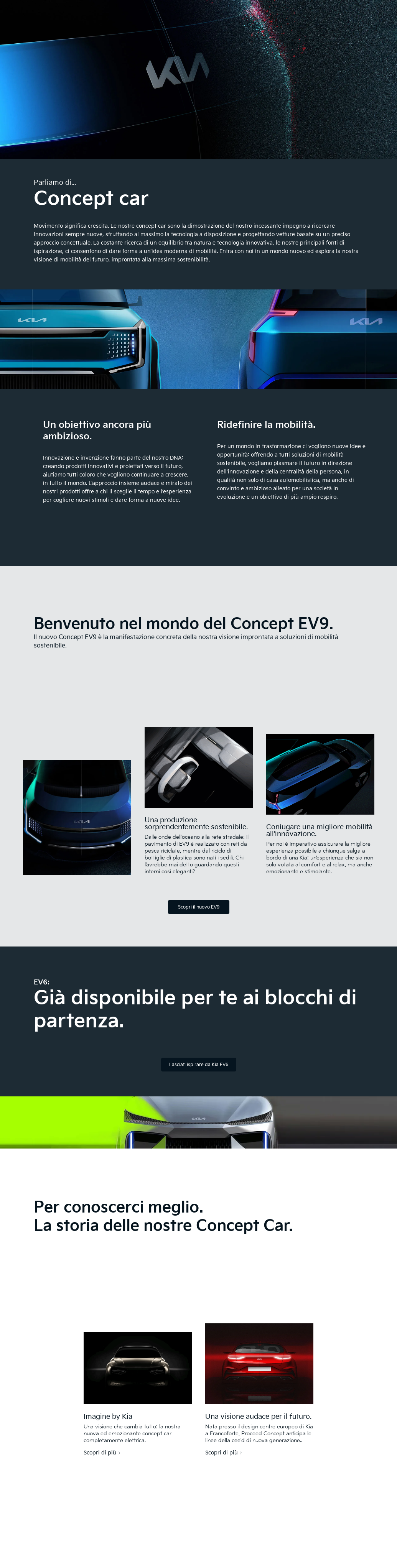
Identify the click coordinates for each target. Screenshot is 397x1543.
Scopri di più (100, 1453)
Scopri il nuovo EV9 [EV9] (198, 907)
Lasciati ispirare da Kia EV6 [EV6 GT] (198, 1065)
